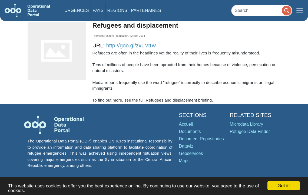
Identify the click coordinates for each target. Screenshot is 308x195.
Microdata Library (246, 124)
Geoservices (191, 153)
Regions (117, 10)
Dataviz (186, 146)
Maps (184, 160)
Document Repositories (201, 138)
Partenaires (146, 10)
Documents (190, 131)
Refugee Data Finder (250, 131)
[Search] (261, 10)
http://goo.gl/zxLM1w (131, 45)
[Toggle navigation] (299, 10)
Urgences (76, 10)
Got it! (283, 185)
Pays (97, 10)
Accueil (186, 124)
